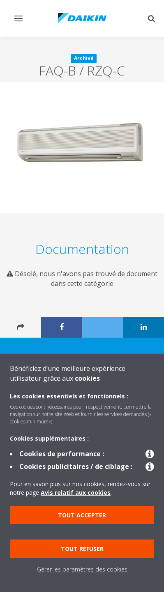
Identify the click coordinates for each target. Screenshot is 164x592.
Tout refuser (82, 549)
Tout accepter (82, 515)
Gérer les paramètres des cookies (82, 569)
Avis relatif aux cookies (76, 492)
